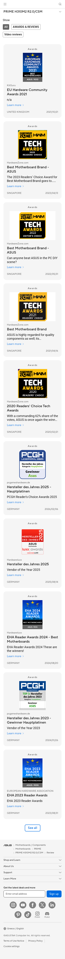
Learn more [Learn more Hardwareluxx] (15, 575)
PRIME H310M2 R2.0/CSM (22, 12)
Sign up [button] (54, 894)
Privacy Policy (35, 940)
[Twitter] (42, 905)
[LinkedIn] (52, 905)
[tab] (6, 27)
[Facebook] (32, 905)
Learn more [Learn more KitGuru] (15, 105)
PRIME (37, 848)
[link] (32, 4)
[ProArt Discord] (47, 914)
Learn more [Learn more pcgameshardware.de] (15, 502)
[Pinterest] (18, 914)
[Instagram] (13, 905)
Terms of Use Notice (13, 940)
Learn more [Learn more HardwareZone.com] (15, 186)
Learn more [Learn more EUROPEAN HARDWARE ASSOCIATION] (15, 806)
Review (50, 852)
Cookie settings (11, 946)
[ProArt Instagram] (37, 914)
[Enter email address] (24, 893)
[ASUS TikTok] (27, 914)
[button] (5, 4)
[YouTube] (22, 905)
